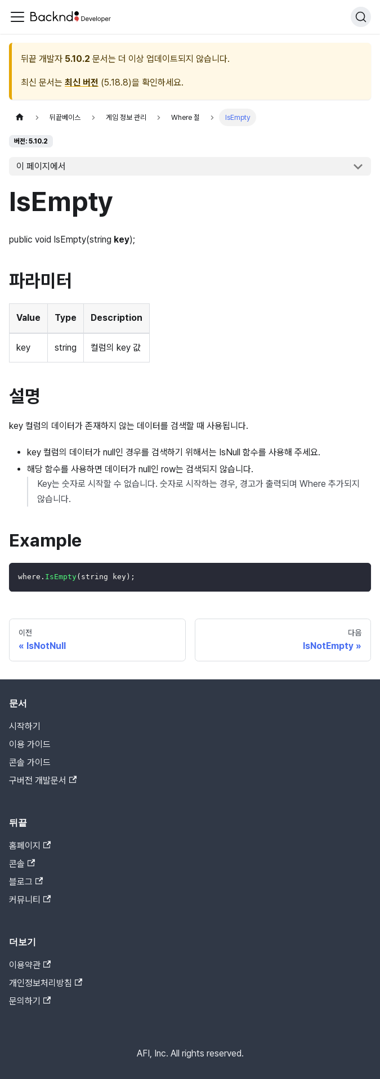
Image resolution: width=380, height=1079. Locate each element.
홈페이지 (30, 845)
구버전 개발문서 (43, 780)
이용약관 (30, 965)
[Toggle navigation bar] (17, 16)
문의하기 (30, 1001)
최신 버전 (82, 82)
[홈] (19, 117)
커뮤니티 (30, 899)
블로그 (26, 881)
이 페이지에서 (41, 166)
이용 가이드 (30, 744)
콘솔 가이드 (30, 762)
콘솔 (22, 863)
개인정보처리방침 (45, 983)
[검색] (361, 17)
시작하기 (25, 726)
